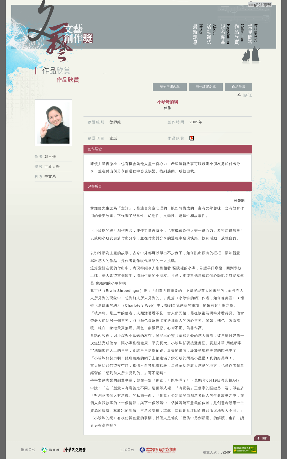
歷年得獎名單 (170, 87)
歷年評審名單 (206, 87)
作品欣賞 (238, 87)
